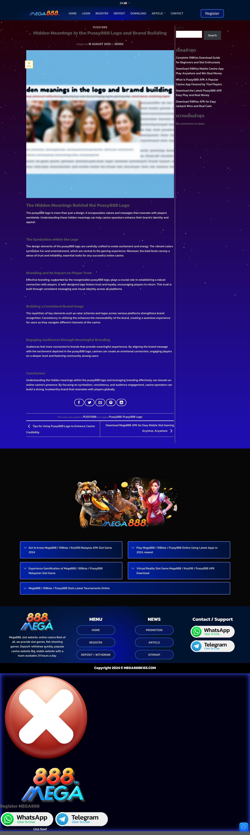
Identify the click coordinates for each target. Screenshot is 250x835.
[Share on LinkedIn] (121, 402)
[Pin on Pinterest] (111, 402)
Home (73, 13)
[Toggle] (25, 548)
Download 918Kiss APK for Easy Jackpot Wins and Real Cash (196, 103)
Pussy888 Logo (132, 417)
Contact (177, 13)
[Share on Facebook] (79, 402)
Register (102, 13)
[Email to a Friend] (100, 402)
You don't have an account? (23, 829)
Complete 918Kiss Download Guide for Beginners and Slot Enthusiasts (198, 59)
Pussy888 (115, 417)
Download (138, 13)
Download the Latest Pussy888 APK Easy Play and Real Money (199, 92)
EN (125, 3)
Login (86, 13)
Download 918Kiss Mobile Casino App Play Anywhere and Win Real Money (200, 70)
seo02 (118, 44)
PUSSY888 (100, 27)
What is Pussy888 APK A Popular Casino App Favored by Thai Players (199, 81)
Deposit (119, 13)
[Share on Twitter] (90, 402)
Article (158, 13)
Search (180, 28)
